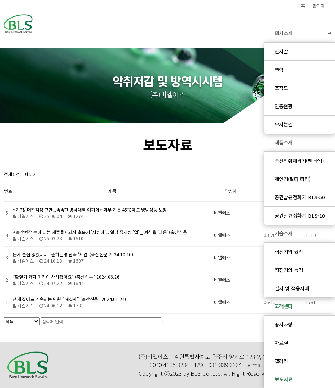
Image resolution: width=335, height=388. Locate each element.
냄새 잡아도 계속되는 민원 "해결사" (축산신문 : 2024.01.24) (69, 299)
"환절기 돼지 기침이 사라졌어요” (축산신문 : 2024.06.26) (67, 276)
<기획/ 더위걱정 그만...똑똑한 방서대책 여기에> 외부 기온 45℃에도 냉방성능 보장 (90, 209)
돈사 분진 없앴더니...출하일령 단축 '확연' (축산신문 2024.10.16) (73, 254)
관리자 (319, 6)
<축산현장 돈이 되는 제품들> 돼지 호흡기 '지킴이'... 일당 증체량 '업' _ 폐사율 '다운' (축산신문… (102, 232)
